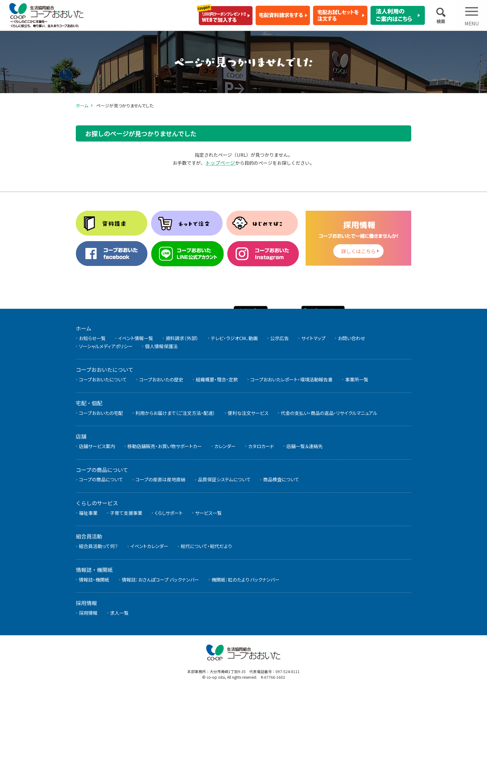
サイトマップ (313, 423)
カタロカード (261, 532)
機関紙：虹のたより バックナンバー (246, 665)
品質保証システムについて (224, 565)
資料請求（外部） (182, 423)
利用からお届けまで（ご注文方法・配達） (175, 498)
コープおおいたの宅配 (101, 498)
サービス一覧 (208, 598)
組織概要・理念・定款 (217, 465)
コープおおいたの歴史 (161, 465)
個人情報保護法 (161, 432)
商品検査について (281, 565)
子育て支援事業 (126, 598)
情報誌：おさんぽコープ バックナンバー (160, 665)
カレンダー (225, 532)
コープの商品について (101, 565)
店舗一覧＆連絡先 (304, 532)
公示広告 (279, 423)
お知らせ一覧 (92, 423)
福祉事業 (88, 598)
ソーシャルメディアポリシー (106, 432)
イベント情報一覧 (135, 423)
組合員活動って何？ (98, 632)
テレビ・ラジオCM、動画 (234, 423)
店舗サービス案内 (97, 532)
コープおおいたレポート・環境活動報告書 (291, 465)
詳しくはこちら (358, 251)
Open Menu (471, 19)
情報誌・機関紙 (94, 665)
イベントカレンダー (149, 632)
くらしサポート (169, 598)
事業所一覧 (356, 465)
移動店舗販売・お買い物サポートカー (164, 532)
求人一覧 (119, 698)
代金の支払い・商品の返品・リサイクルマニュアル (329, 498)
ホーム (82, 105)
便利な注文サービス (248, 498)
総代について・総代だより (206, 632)
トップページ (220, 162)
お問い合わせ (351, 423)
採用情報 (88, 698)
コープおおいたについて (103, 465)
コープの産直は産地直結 (160, 565)
